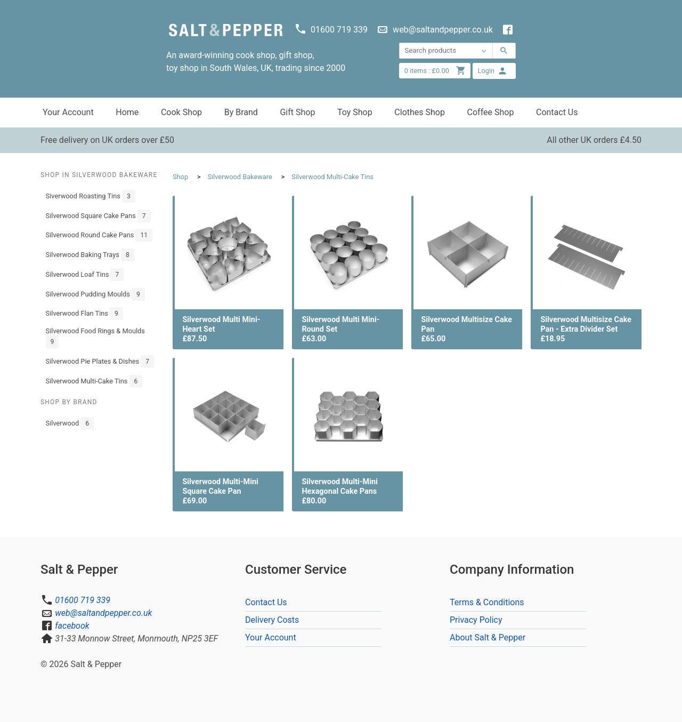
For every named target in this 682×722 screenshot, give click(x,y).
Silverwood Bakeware (239, 177)
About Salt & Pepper (487, 637)
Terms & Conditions (487, 602)
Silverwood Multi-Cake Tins (94, 381)
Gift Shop (297, 112)
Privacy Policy (476, 620)
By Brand (241, 112)
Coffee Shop (490, 112)
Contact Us (557, 112)
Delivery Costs (272, 620)
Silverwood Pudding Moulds (95, 294)
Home (127, 112)
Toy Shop (354, 112)
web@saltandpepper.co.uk (103, 613)
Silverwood (70, 423)
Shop (180, 177)
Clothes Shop (419, 112)
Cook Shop (181, 112)
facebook (72, 626)
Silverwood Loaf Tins (85, 274)
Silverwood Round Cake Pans (99, 235)
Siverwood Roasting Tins (90, 196)
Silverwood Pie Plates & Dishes (100, 361)
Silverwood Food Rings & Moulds (95, 337)
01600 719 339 (82, 600)
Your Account (68, 112)
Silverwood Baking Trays (90, 254)
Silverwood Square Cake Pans (98, 216)
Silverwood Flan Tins (84, 313)
